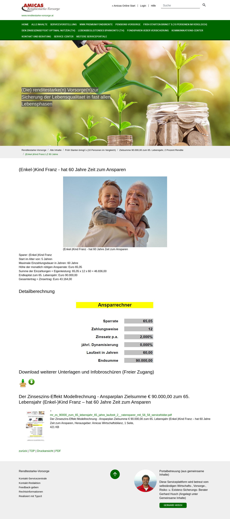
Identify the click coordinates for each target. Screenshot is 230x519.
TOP (32, 450)
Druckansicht (45, 450)
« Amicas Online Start (123, 5)
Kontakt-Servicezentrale (33, 478)
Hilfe (153, 5)
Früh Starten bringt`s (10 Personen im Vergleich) (175, 24)
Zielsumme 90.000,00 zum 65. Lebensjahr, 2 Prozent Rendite (151, 150)
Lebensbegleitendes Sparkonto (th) (101, 30)
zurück (23, 450)
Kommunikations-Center (187, 30)
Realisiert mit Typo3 (30, 496)
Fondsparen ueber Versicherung (148, 30)
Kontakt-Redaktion (30, 482)
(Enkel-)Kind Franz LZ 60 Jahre (41, 154)
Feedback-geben (29, 487)
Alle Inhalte (39, 24)
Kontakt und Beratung (36, 36)
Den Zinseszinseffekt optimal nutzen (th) (48, 30)
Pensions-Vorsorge (128, 24)
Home (25, 24)
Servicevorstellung (63, 24)
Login (143, 5)
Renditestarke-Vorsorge (34, 150)
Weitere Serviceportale (91, 36)
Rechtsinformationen (31, 491)
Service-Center (63, 36)
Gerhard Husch (173, 505)
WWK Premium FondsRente (96, 24)
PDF (58, 450)
